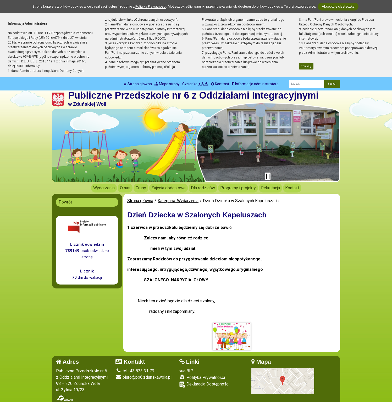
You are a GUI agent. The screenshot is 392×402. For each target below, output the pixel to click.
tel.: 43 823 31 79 (134, 370)
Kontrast (220, 84)
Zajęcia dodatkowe (168, 187)
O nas (125, 187)
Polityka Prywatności (202, 377)
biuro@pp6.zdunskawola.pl (143, 377)
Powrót (65, 202)
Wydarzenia (104, 187)
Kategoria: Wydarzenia (178, 200)
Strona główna (137, 84)
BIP (186, 370)
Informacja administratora (255, 84)
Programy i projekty (238, 187)
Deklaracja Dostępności (204, 385)
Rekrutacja (270, 187)
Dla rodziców (203, 187)
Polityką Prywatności (150, 6)
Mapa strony (167, 84)
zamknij (306, 66)
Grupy (141, 187)
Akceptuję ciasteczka (338, 6)
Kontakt (292, 187)
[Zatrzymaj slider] (267, 176)
